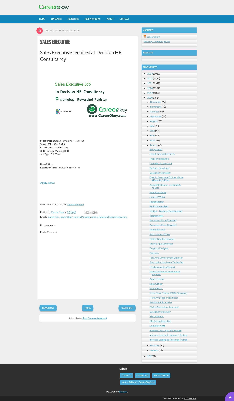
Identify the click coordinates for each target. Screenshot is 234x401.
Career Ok (53, 216)
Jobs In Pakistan (81, 216)
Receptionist (156, 149)
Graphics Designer (159, 248)
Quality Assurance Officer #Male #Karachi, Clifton (166, 178)
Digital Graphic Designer (162, 238)
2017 (150, 356)
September (155, 116)
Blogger (123, 391)
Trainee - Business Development (166, 211)
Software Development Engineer (166, 257)
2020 (150, 88)
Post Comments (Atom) (95, 318)
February (154, 345)
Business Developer (160, 168)
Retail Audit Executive (161, 302)
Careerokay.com (75, 204)
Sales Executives (158, 192)
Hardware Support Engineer (164, 297)
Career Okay (66, 216)
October (154, 111)
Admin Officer (157, 278)
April (152, 140)
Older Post (127, 308)
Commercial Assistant (161, 163)
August (153, 121)
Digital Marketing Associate (164, 307)
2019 (150, 92)
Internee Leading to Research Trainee (168, 334)
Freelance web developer (162, 266)
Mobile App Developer (161, 243)
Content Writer (157, 196)
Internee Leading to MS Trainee (165, 330)
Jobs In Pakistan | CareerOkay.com (109, 216)
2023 (150, 73)
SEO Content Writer (160, 234)
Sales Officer (156, 283)
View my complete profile (157, 41)
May (152, 135)
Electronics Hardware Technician (166, 262)
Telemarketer (156, 215)
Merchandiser (157, 201)
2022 (150, 78)
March (153, 145)
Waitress (154, 252)
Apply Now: (47, 182)
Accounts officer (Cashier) (163, 220)
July (152, 125)
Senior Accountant (159, 206)
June (152, 130)
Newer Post (48, 308)
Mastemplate (190, 398)
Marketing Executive (160, 320)
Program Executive (159, 158)
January (154, 350)
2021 (150, 83)
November (155, 106)
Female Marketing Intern (162, 153)
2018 (150, 97)
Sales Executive (55, 42)
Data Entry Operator (160, 172)
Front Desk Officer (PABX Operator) (168, 293)
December (155, 101)
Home (88, 308)
